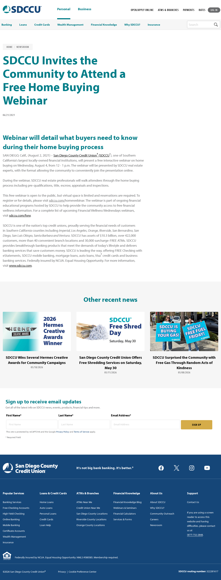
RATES (202, 10)
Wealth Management (14, 536)
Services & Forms (122, 519)
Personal (63, 9)
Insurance (8, 542)
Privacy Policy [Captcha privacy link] (62, 431)
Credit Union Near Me (88, 508)
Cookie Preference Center (82, 571)
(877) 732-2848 (195, 534)
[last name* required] (84, 424)
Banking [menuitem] (6, 24)
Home (9, 47)
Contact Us (193, 502)
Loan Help (45, 525)
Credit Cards (46, 519)
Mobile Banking (11, 525)
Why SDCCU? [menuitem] (132, 24)
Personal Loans (48, 513)
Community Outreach (162, 513)
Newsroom (23, 47)
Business (84, 9)
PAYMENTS (188, 10)
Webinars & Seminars (125, 508)
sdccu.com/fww (20, 215)
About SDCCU (157, 502)
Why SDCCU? (157, 508)
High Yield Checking (13, 513)
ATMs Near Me (84, 502)
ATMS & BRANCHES (168, 10)
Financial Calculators (124, 513)
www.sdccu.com (20, 265)
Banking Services (12, 502)
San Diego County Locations (92, 513)
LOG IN (214, 10)
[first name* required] (32, 424)
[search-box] (203, 24)
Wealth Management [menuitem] (70, 24)
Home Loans (47, 502)
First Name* (13, 415)
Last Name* (65, 415)
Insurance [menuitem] (154, 24)
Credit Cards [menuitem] (42, 24)
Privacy (62, 571)
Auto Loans (46, 508)
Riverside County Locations (91, 519)
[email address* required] (145, 424)
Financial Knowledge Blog (127, 502)
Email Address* (121, 415)
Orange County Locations (90, 525)
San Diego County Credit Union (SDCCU (81, 155)
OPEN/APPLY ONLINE (142, 10)
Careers (154, 519)
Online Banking (11, 519)
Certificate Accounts (14, 531)
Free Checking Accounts (16, 508)
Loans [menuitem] (23, 24)
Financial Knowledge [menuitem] (104, 24)
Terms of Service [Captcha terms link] (81, 431)
